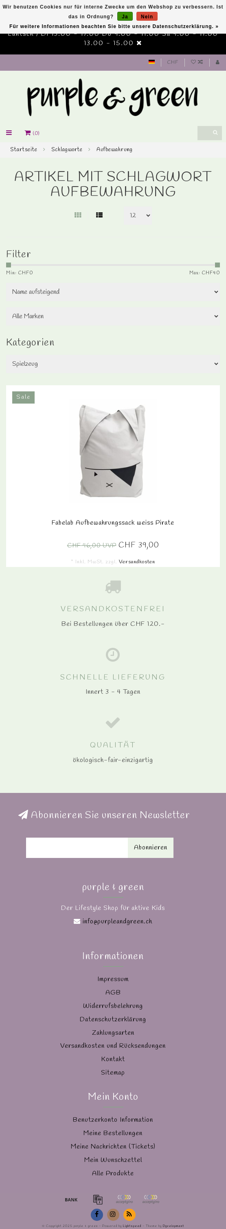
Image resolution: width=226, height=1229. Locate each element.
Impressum (113, 979)
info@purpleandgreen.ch (117, 921)
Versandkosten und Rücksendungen (113, 1046)
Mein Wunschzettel (113, 1160)
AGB (113, 992)
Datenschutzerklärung (113, 1019)
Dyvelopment (173, 1226)
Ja (125, 17)
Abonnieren (150, 847)
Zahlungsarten (113, 1033)
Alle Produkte (113, 1173)
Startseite (23, 149)
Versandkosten (137, 561)
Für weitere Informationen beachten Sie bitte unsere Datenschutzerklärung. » (114, 26)
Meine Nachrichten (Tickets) (113, 1146)
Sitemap (113, 1072)
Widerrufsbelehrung (113, 1006)
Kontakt (113, 1059)
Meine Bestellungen (113, 1133)
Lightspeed (132, 1226)
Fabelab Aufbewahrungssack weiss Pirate (113, 523)
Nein (147, 17)
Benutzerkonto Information (113, 1120)
